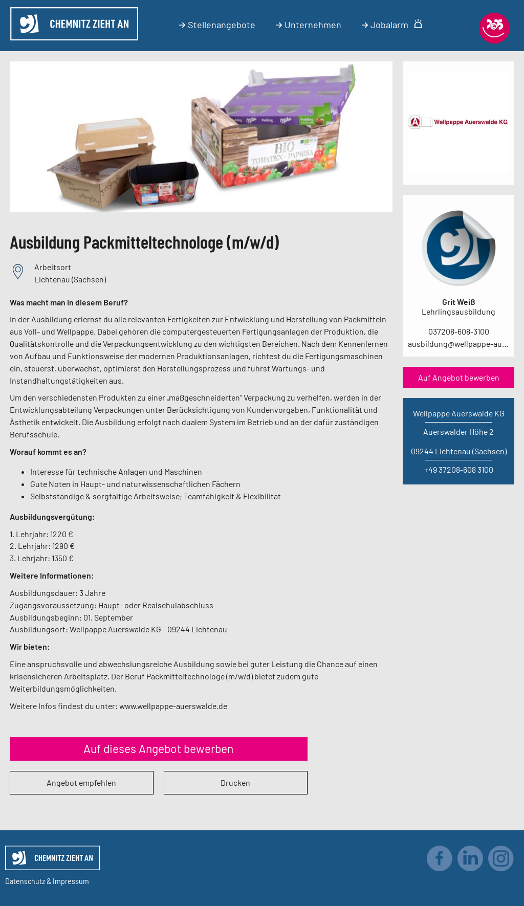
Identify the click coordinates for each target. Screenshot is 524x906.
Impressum (71, 881)
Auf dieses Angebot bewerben (158, 748)
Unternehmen (308, 24)
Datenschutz (25, 881)
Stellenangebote (217, 24)
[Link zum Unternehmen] (458, 169)
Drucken (235, 782)
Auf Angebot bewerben (458, 377)
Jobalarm (392, 24)
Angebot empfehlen (81, 782)
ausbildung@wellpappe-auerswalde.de (458, 343)
